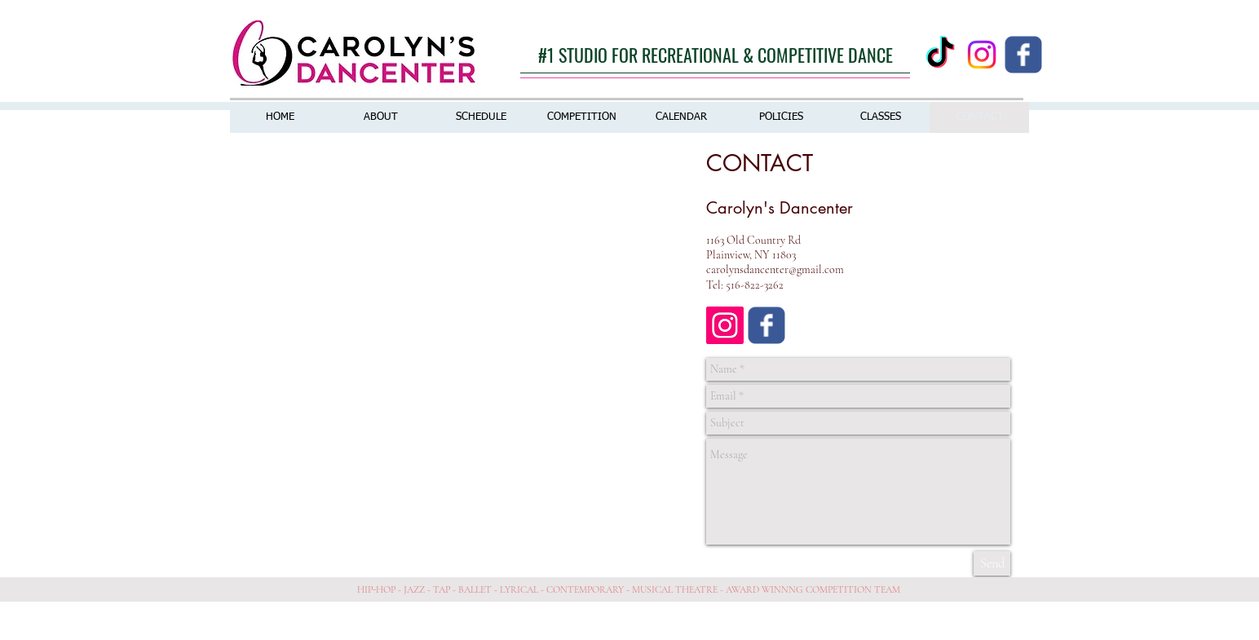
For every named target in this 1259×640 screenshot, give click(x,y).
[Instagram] (982, 54)
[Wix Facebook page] (1023, 54)
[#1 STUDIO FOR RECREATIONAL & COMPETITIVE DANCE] (715, 54)
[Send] (992, 563)
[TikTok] (940, 54)
